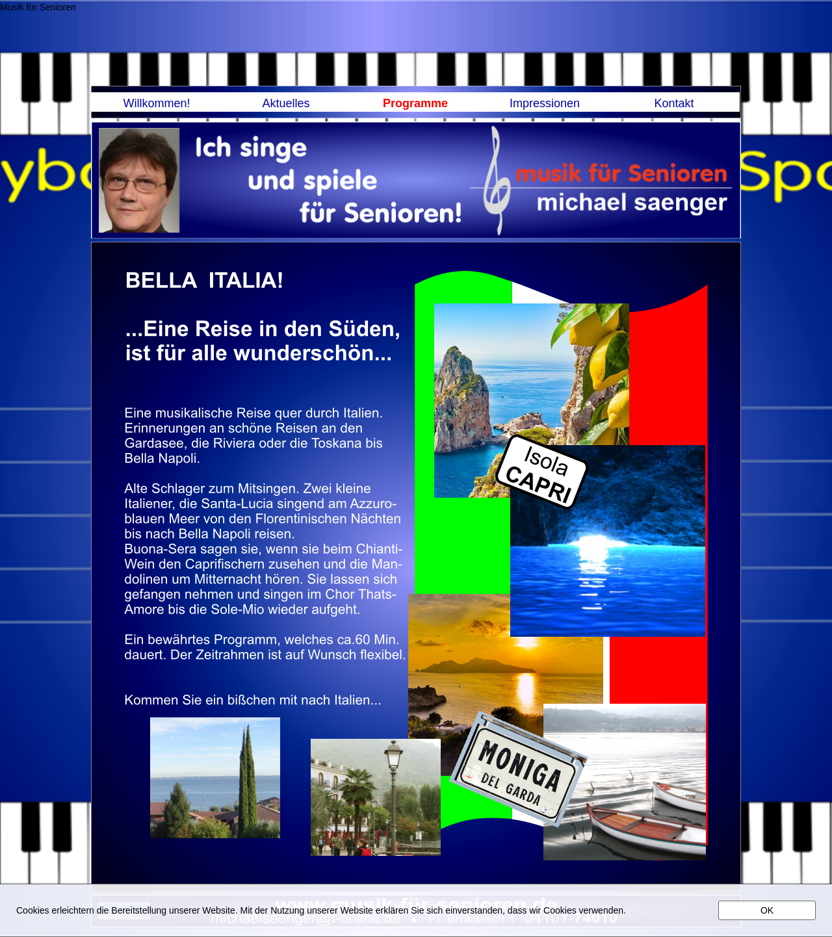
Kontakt (674, 103)
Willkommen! (156, 103)
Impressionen (545, 103)
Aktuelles (285, 103)
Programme (415, 103)
